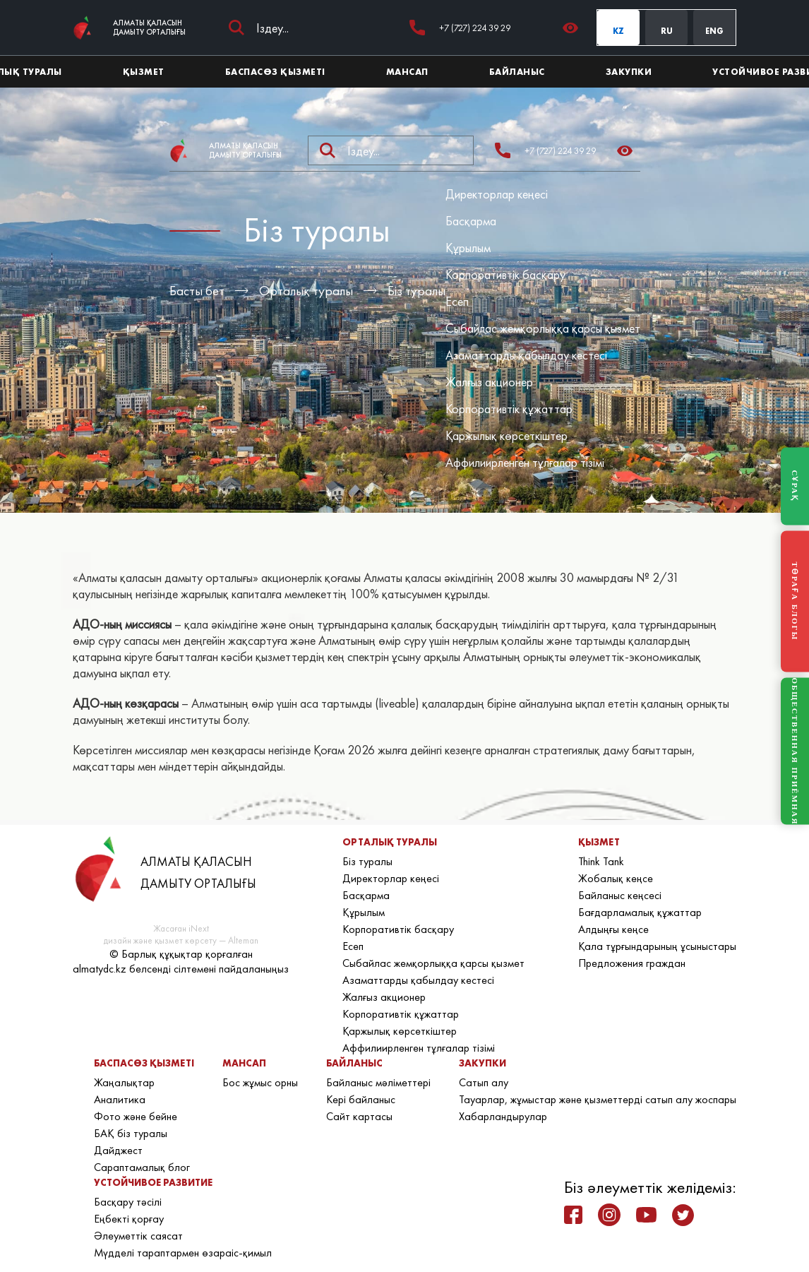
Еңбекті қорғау (129, 1218)
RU (667, 31)
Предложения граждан (631, 963)
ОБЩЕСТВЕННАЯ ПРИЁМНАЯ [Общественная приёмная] (795, 751)
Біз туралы (416, 290)
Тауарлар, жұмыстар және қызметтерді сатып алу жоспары (597, 1099)
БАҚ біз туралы (130, 1133)
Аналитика (119, 1099)
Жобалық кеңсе (615, 878)
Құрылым (468, 247)
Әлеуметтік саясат (138, 1235)
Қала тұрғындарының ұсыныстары (657, 946)
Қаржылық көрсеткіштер (506, 435)
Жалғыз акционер (489, 382)
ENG (714, 31)
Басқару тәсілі (128, 1201)
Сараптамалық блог (142, 1167)
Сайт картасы (359, 1116)
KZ (618, 31)
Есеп (457, 301)
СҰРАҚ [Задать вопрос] (795, 485)
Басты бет (196, 290)
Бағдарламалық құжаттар (640, 912)
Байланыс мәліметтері (378, 1082)
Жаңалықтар (124, 1082)
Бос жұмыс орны (260, 1082)
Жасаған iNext (181, 928)
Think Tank (601, 861)
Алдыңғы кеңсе (613, 929)
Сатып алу (483, 1082)
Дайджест (118, 1150)
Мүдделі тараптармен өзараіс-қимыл (183, 1252)
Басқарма (470, 221)
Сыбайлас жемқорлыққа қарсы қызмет (542, 328)
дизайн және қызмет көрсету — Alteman (181, 940)
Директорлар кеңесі (496, 194)
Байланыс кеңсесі (619, 895)
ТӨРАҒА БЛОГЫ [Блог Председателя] (795, 601)
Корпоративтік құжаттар (509, 408)
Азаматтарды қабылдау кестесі (526, 355)
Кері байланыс (360, 1099)
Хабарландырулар (503, 1116)
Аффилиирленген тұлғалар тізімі (524, 462)
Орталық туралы (306, 290)
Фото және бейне (135, 1116)
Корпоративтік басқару (505, 274)
